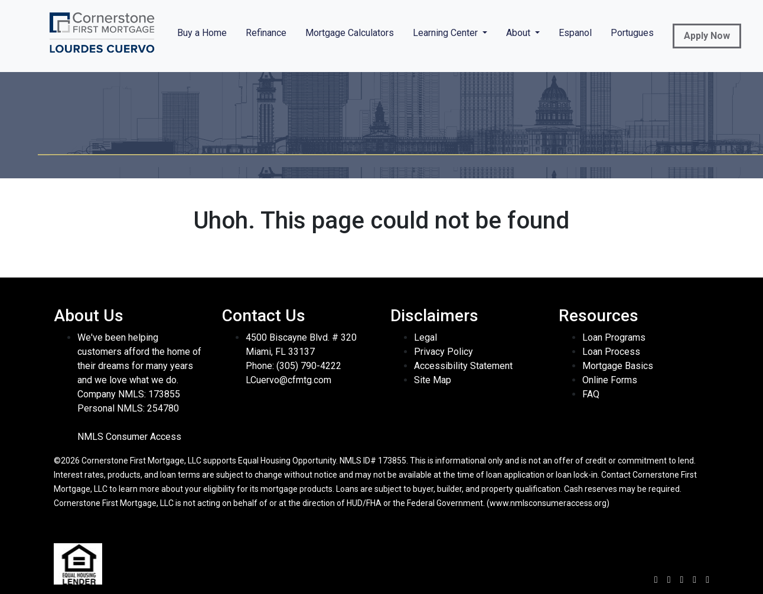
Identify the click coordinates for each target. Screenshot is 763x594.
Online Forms (609, 380)
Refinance (266, 32)
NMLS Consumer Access (129, 436)
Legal (425, 337)
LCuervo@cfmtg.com (288, 380)
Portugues (632, 32)
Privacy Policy (443, 351)
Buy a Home (202, 32)
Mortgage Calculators (349, 32)
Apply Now (707, 35)
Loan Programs (613, 337)
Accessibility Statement (463, 365)
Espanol (575, 32)
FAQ (590, 394)
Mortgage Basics (617, 365)
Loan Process (611, 351)
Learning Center (446, 32)
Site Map (432, 380)
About (519, 32)
